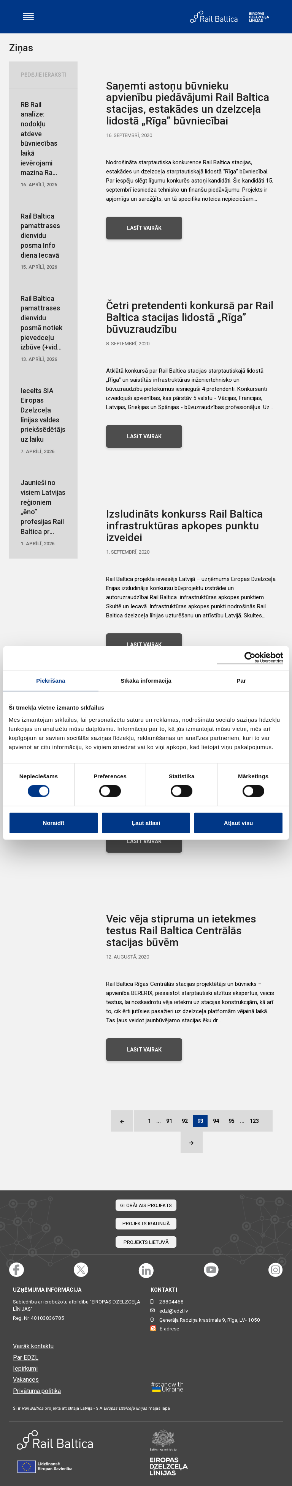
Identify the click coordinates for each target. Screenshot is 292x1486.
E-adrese (169, 1329)
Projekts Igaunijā (146, 1223)
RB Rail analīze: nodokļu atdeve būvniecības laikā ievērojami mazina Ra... (43, 145)
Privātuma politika (37, 1391)
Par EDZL (25, 1357)
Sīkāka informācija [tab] (146, 680)
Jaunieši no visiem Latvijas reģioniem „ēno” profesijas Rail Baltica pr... (43, 513)
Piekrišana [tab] (50, 680)
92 (185, 1121)
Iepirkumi (25, 1368)
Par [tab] (241, 680)
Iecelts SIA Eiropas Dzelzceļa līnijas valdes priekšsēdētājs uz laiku (43, 421)
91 (169, 1121)
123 (254, 1121)
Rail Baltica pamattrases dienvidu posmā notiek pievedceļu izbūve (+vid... (43, 328)
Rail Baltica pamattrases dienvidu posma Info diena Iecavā (43, 241)
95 (232, 1121)
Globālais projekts (146, 1205)
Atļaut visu (238, 822)
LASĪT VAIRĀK (144, 228)
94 (216, 1121)
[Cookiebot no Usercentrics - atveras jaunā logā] (250, 658)
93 (200, 1121)
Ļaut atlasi (146, 822)
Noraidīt (53, 822)
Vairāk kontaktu (33, 1346)
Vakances (26, 1379)
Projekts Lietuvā (146, 1242)
